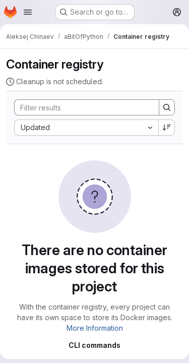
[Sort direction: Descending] (167, 127)
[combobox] (86, 127)
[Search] (81, 107)
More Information (95, 328)
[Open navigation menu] (28, 12)
